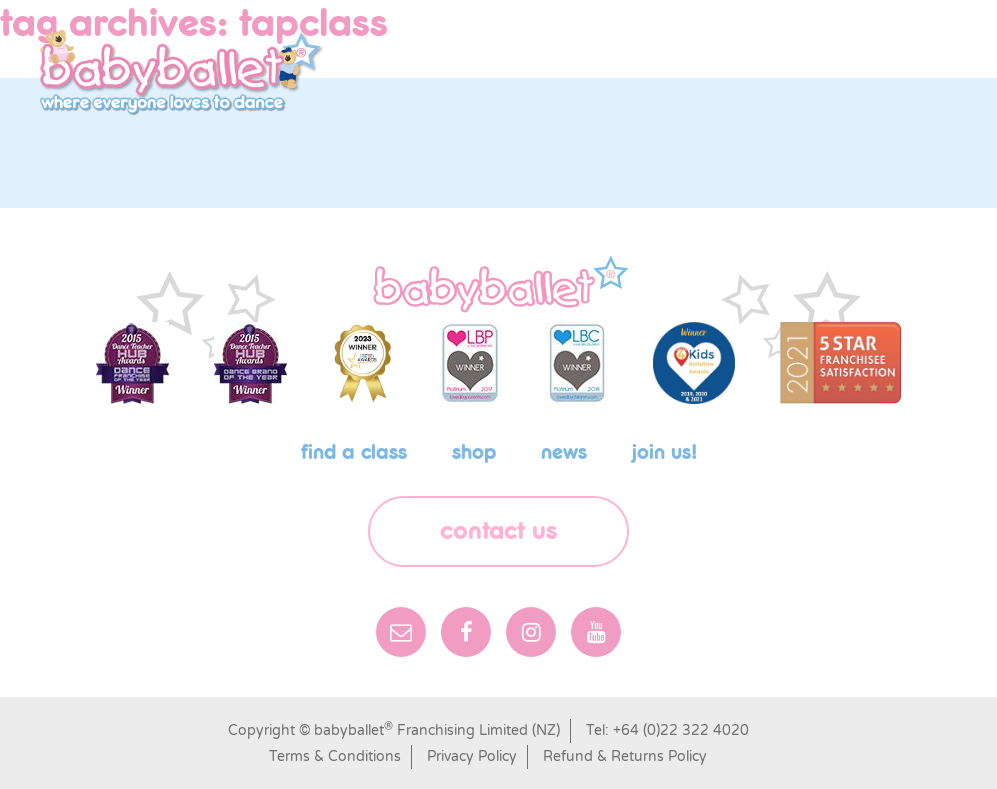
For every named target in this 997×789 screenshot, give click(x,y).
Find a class (354, 453)
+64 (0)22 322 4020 (681, 730)
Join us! (664, 453)
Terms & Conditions (335, 756)
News (564, 453)
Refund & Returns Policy (625, 756)
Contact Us (498, 531)
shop (474, 453)
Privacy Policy (472, 756)
